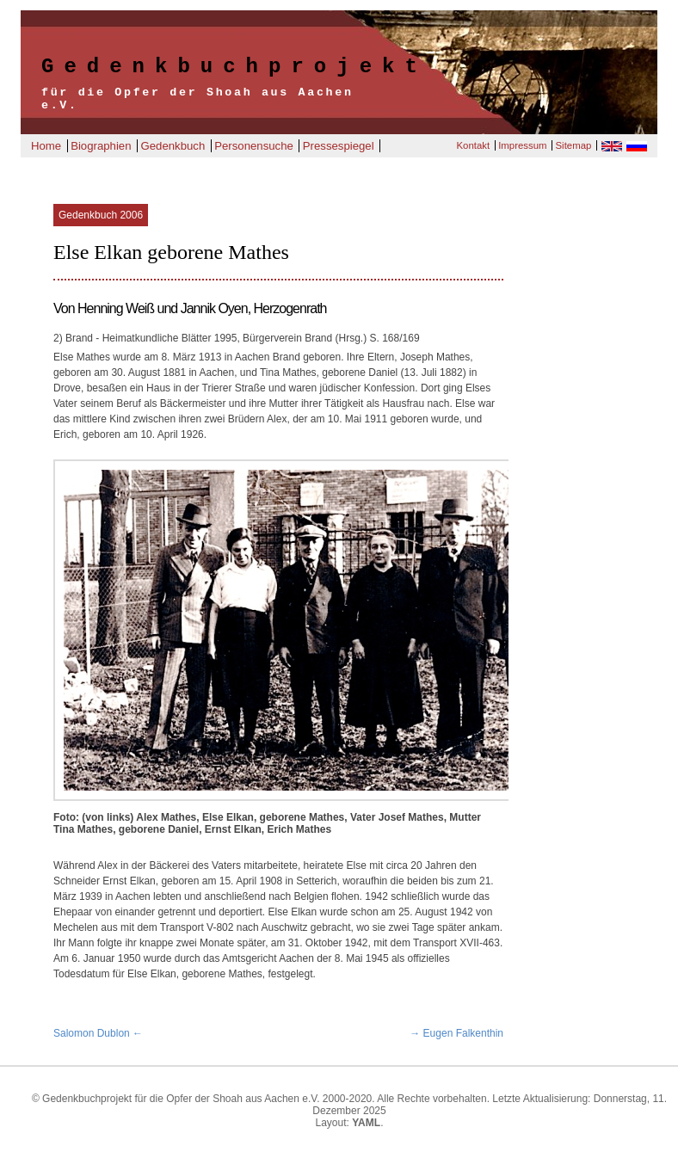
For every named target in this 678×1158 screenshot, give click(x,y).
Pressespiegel (338, 145)
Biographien (101, 145)
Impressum (522, 145)
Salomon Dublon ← (98, 1033)
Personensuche (253, 145)
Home (46, 145)
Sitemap (574, 145)
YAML (366, 1123)
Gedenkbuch (172, 145)
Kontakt (473, 145)
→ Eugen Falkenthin (456, 1033)
